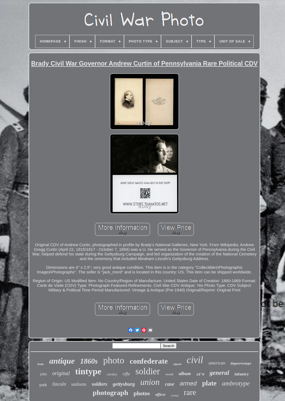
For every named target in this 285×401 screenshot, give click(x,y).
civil (195, 360)
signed (177, 364)
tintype (88, 371)
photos (142, 393)
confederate (149, 361)
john (43, 374)
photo (113, 360)
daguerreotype (241, 363)
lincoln (59, 384)
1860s (89, 361)
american (217, 363)
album (185, 373)
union (150, 382)
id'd (200, 374)
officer (160, 395)
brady (40, 364)
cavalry (112, 374)
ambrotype (236, 383)
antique (62, 360)
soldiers (99, 384)
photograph (110, 393)
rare (190, 392)
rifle (126, 374)
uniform (78, 384)
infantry (242, 374)
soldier (147, 371)
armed (188, 383)
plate (209, 383)
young (174, 395)
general (219, 372)
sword (169, 374)
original (61, 373)
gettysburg (124, 384)
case (169, 384)
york (43, 384)
